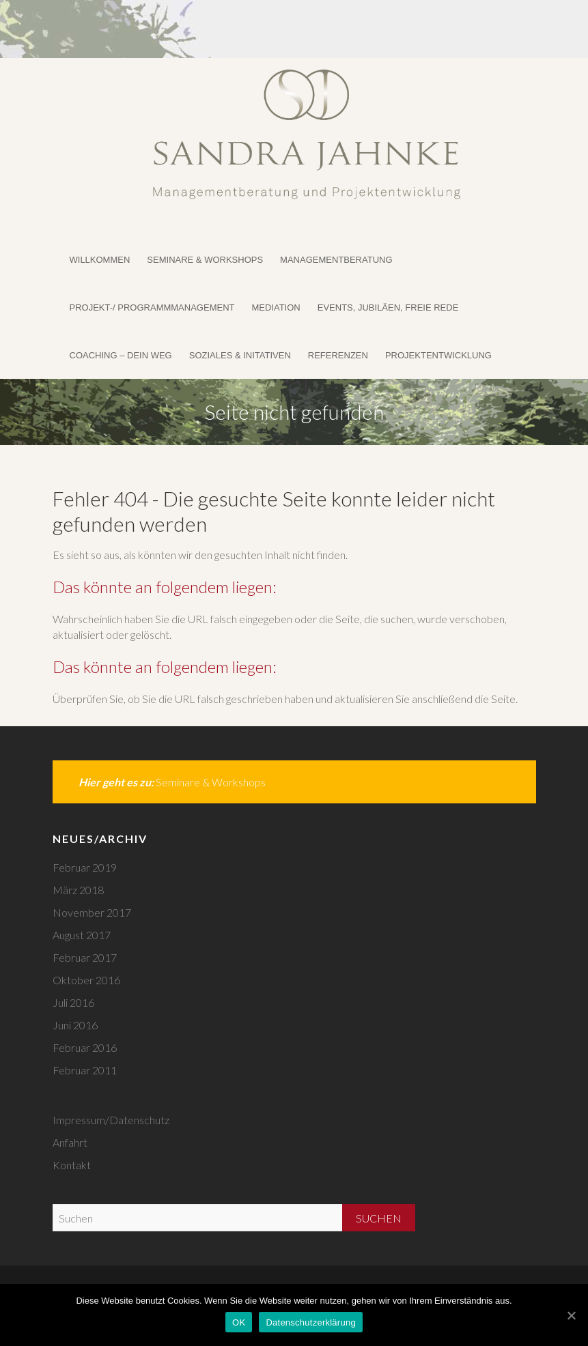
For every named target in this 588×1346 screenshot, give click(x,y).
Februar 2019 (85, 867)
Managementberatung (336, 260)
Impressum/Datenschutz (111, 1119)
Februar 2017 (85, 957)
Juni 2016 (75, 1024)
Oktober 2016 (86, 979)
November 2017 (92, 912)
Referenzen (338, 355)
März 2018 (78, 889)
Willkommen (100, 260)
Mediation (275, 307)
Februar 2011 (85, 1069)
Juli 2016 (73, 1002)
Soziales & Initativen (240, 355)
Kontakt (72, 1164)
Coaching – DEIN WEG (121, 355)
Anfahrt (70, 1142)
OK (238, 1322)
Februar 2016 (85, 1047)
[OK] (571, 1315)
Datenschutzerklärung (310, 1322)
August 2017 (82, 934)
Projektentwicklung (438, 355)
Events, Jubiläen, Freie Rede (388, 307)
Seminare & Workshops (205, 260)
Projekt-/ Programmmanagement (152, 307)
